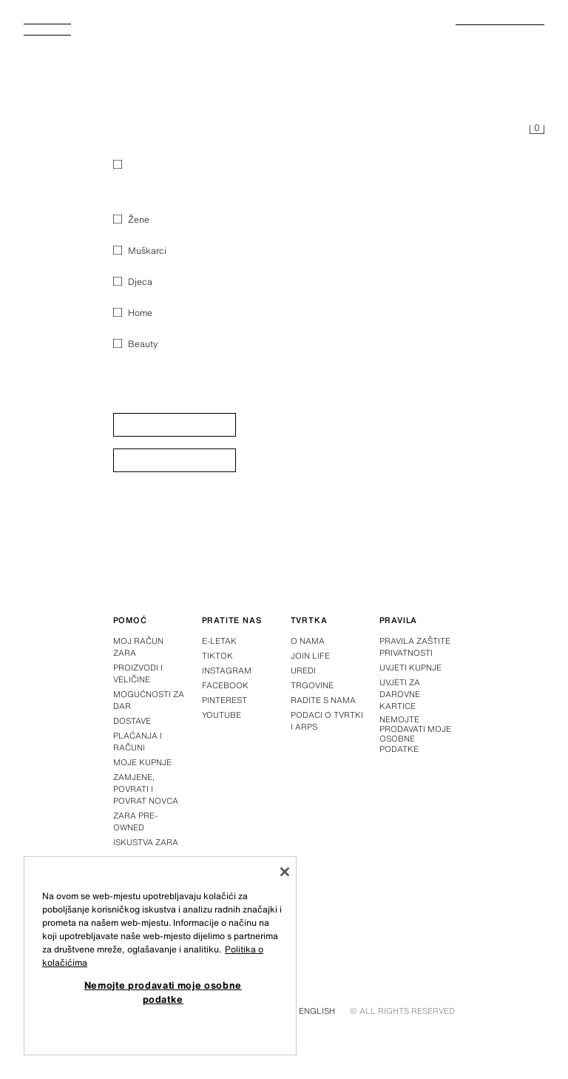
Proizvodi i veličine (138, 673)
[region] (160, 955)
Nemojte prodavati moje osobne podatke (415, 734)
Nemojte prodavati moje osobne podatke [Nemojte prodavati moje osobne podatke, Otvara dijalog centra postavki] (163, 992)
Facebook (225, 685)
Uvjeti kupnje (410, 667)
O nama (308, 641)
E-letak (219, 641)
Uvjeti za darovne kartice (399, 694)
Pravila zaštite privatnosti (414, 647)
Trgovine (312, 685)
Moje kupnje (142, 762)
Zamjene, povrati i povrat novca (145, 789)
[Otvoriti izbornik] (53, 34)
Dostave (132, 721)
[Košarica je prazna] (537, 130)
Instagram (226, 670)
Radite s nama (323, 700)
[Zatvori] (285, 872)
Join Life (310, 656)
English (317, 1011)
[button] (174, 425)
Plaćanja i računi (137, 741)
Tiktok (217, 656)
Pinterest (224, 700)
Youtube (221, 715)
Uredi (303, 670)
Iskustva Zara (145, 842)
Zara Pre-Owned (135, 821)
